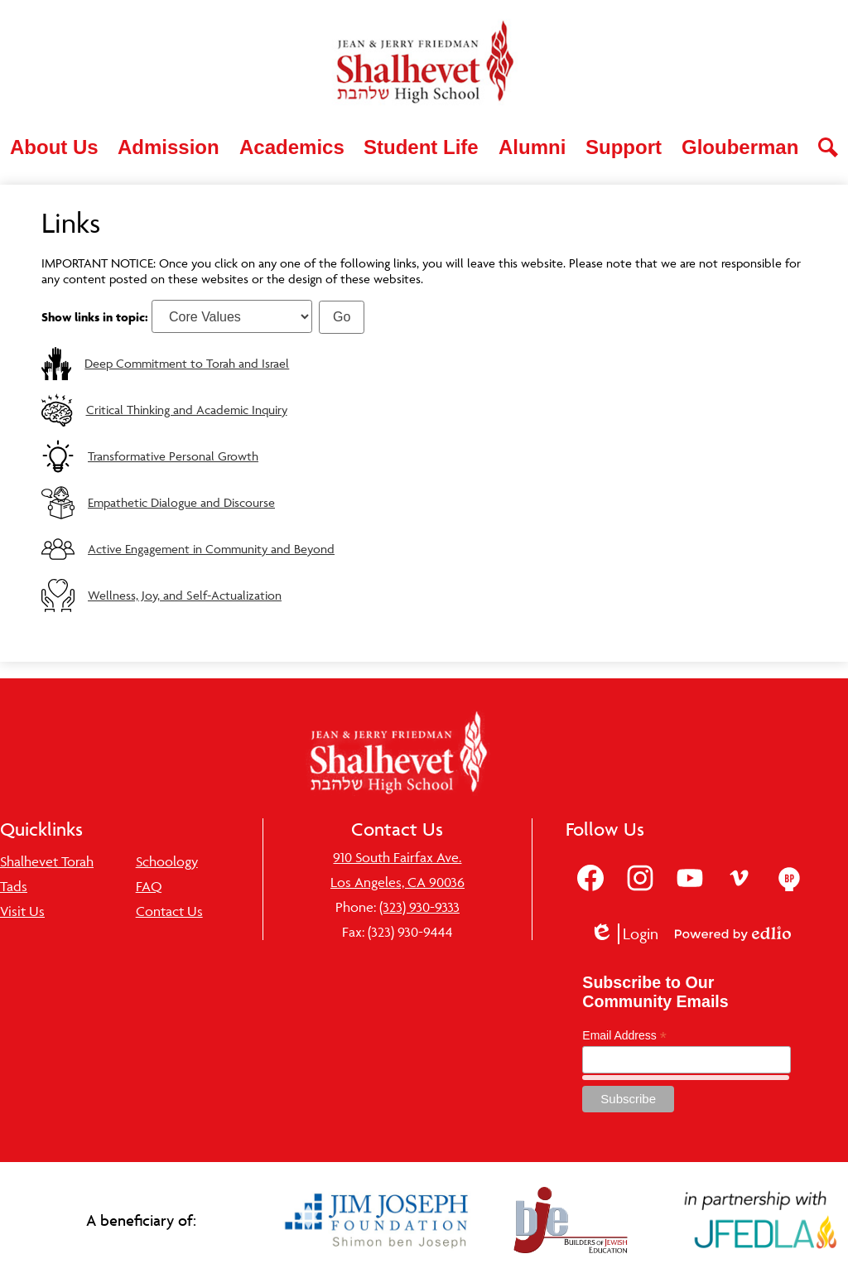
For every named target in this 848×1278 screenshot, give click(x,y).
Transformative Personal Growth (173, 456)
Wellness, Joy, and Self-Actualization (185, 595)
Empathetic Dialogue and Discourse (181, 502)
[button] (54, 147)
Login (624, 934)
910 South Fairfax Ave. (397, 857)
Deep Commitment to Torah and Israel (186, 363)
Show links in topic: (94, 317)
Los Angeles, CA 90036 (397, 882)
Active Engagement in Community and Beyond (211, 549)
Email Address (624, 1036)
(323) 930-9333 (419, 907)
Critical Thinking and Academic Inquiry (186, 409)
